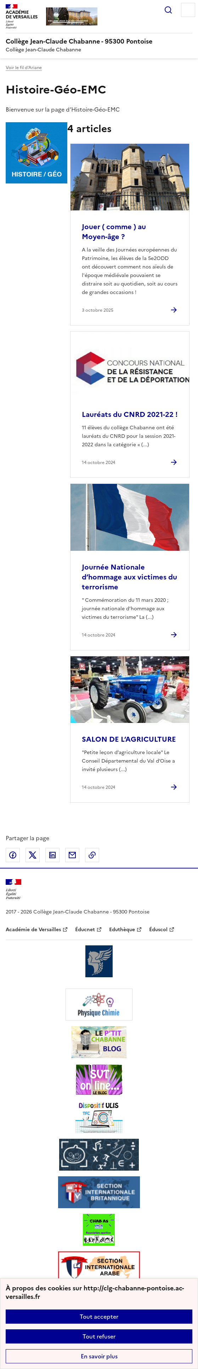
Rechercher (168, 10)
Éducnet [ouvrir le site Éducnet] (85, 929)
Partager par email (72, 855)
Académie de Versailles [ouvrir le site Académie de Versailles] (33, 929)
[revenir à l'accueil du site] (99, 41)
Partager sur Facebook (13, 855)
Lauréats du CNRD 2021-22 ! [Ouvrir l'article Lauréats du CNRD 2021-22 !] (130, 414)
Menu (188, 10)
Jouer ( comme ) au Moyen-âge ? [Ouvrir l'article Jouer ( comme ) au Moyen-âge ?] (114, 231)
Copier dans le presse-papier (92, 855)
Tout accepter (99, 1316)
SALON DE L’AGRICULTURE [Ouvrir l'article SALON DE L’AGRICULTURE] (129, 739)
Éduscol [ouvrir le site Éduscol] (158, 929)
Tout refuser (99, 1336)
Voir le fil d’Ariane (24, 67)
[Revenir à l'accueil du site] (13, 889)
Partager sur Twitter (33, 855)
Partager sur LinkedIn (52, 855)
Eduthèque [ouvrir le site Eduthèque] (122, 929)
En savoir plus (99, 1356)
